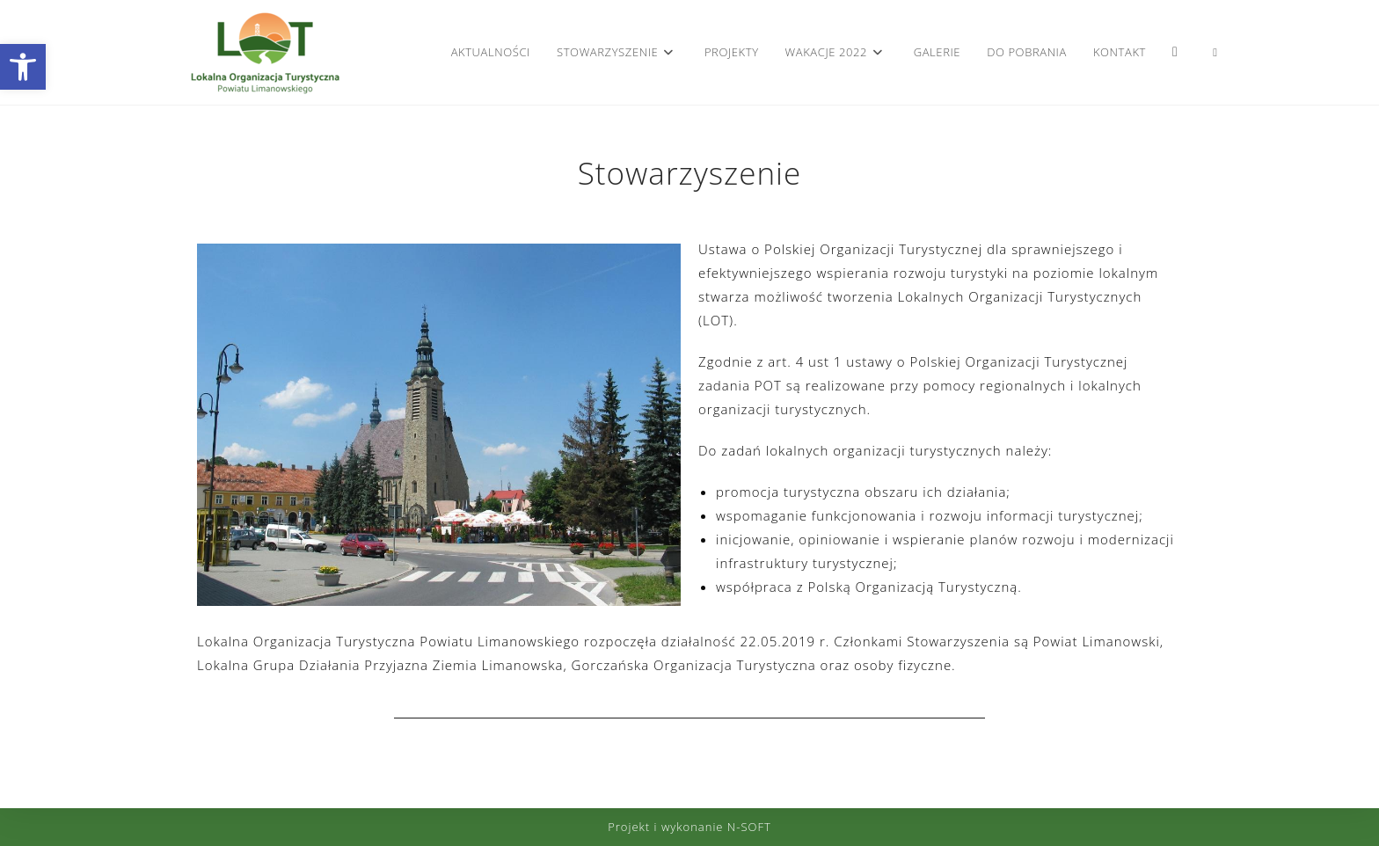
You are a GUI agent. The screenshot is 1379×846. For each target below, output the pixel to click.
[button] (23, 67)
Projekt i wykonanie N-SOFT (689, 827)
